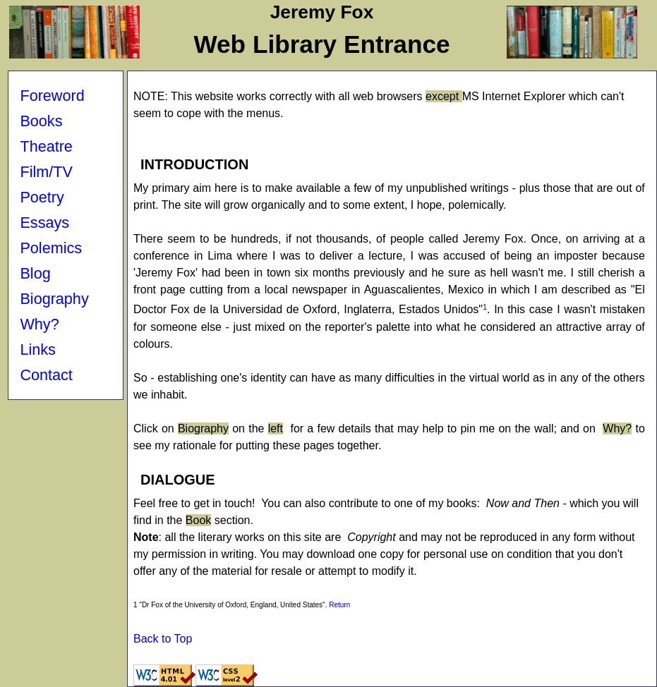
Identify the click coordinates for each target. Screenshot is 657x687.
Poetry (42, 197)
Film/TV (46, 172)
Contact (46, 375)
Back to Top (162, 639)
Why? (39, 324)
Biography (54, 299)
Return (339, 605)
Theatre (46, 146)
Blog (35, 273)
